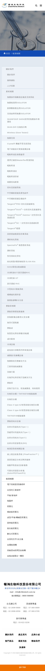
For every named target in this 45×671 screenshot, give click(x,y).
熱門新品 (9, 641)
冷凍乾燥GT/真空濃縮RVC (18, 273)
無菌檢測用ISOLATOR (17, 103)
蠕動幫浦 (11, 166)
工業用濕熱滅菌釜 (15, 366)
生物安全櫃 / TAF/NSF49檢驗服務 (22, 394)
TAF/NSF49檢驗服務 (16, 416)
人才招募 (11, 86)
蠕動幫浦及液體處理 (15, 154)
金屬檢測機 (12, 545)
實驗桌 (10, 328)
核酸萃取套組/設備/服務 (17, 465)
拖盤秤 (10, 501)
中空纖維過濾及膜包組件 (17, 193)
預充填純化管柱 (14, 256)
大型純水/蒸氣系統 (15, 289)
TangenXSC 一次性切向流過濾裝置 (23, 223)
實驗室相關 (11, 306)
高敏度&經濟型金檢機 (16, 550)
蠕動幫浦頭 (12, 171)
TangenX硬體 (13, 228)
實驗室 (10, 383)
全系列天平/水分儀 (15, 539)
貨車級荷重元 (13, 523)
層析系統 (11, 251)
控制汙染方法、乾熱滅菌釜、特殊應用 (23, 388)
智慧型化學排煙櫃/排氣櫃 (18, 333)
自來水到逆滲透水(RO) (17, 443)
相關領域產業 (13, 182)
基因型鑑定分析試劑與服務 (18, 460)
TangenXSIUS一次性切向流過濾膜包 (24, 209)
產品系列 (22, 635)
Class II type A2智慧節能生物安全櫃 (23, 405)
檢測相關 (10, 479)
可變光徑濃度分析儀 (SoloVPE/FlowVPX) (16, 472)
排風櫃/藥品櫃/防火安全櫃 (18, 317)
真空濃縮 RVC (13, 284)
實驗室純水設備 (14, 421)
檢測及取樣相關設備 (15, 449)
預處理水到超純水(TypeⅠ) (18, 432)
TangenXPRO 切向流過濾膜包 (21, 204)
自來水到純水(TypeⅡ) (17, 438)
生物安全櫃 (12, 399)
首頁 (7, 53)
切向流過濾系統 (14, 187)
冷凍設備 (11, 344)
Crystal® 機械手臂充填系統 (19, 144)
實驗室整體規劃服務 (15, 311)
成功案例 (11, 339)
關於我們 (10, 69)
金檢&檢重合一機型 (15, 556)
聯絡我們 (35, 641)
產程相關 (10, 91)
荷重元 (10, 506)
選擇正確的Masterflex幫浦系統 (20, 160)
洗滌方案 (11, 372)
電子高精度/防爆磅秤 (16, 484)
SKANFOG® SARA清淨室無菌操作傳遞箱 (23, 120)
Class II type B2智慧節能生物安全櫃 (23, 410)
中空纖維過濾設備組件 (16, 199)
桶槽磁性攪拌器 (14, 295)
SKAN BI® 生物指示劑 (17, 127)
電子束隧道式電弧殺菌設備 (18, 149)
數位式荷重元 (13, 534)
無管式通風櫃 (13, 323)
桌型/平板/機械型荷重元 (17, 517)
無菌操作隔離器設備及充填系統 (20, 97)
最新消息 (22, 641)
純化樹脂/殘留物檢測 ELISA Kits (21, 261)
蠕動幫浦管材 (13, 176)
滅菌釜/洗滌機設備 (15, 355)
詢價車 (22, 647)
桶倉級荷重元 (13, 512)
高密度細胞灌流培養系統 (17, 234)
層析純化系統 (13, 239)
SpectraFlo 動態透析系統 (18, 245)
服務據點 (11, 80)
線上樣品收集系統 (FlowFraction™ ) (23, 454)
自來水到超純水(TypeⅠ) (17, 427)
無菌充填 (11, 138)
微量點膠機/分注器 (15, 300)
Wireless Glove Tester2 (17, 133)
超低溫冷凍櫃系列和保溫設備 (19, 350)
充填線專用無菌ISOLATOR (18, 114)
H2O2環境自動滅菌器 (16, 267)
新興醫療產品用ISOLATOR (18, 108)
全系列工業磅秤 (14, 490)
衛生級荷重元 (13, 528)
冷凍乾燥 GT (12, 278)
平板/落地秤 (12, 495)
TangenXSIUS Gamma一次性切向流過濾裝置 (24, 216)
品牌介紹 (35, 635)
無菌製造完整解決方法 (16, 361)
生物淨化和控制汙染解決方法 (19, 377)
